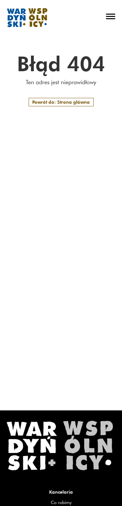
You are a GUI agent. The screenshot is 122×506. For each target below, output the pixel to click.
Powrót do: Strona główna (61, 102)
